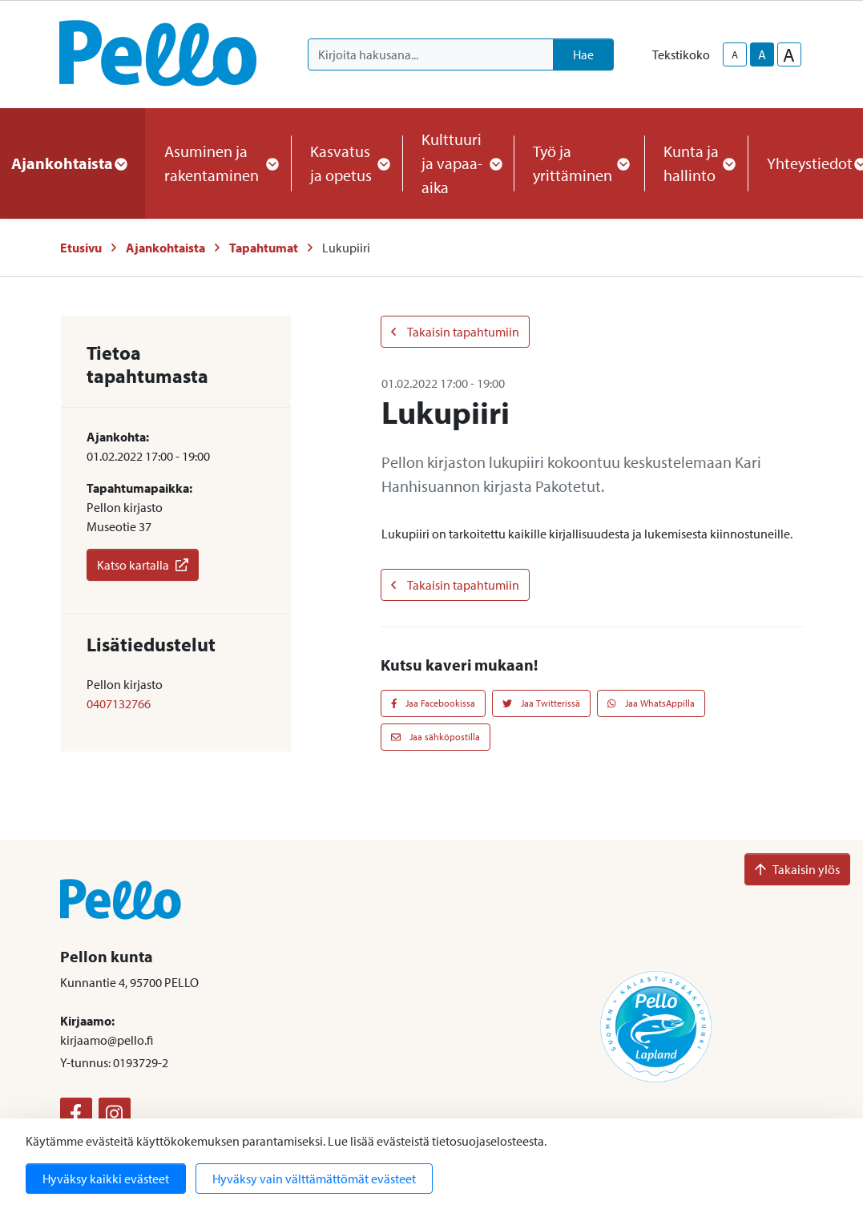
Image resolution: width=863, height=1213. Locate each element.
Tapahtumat (263, 248)
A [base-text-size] (762, 54)
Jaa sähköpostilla (435, 737)
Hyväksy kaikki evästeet (105, 1179)
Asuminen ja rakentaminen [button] (218, 163)
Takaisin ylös (797, 869)
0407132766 (119, 703)
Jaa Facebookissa (433, 703)
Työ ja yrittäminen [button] (579, 163)
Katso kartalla (142, 565)
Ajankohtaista (165, 248)
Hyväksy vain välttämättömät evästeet (314, 1179)
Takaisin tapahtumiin (455, 332)
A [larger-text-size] (789, 54)
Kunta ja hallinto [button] (695, 163)
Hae (583, 54)
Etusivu (81, 248)
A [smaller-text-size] (735, 54)
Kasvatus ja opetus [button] (346, 163)
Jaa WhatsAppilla (651, 703)
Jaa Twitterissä (541, 703)
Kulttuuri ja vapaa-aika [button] (457, 163)
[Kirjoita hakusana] (431, 54)
